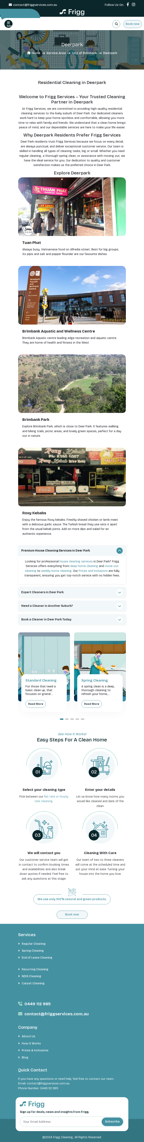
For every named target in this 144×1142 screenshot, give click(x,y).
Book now (133, 24)
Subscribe (112, 1122)
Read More (35, 704)
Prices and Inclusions (93, 571)
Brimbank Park (35, 419)
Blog (25, 1057)
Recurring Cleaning (35, 969)
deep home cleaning (84, 566)
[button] (61, 719)
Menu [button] (10, 24)
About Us (28, 1036)
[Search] (116, 24)
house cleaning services (76, 561)
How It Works (31, 1043)
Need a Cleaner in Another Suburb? (47, 606)
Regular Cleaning (33, 944)
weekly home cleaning (56, 571)
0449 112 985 (37, 1003)
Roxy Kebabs (34, 513)
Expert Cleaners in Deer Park (42, 592)
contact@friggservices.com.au (35, 5)
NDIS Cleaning (31, 976)
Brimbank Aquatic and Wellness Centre (58, 331)
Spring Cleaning (33, 951)
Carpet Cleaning (33, 983)
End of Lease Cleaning (37, 957)
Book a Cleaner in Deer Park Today (46, 619)
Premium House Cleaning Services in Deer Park (55, 550)
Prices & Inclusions (35, 1050)
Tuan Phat (31, 242)
